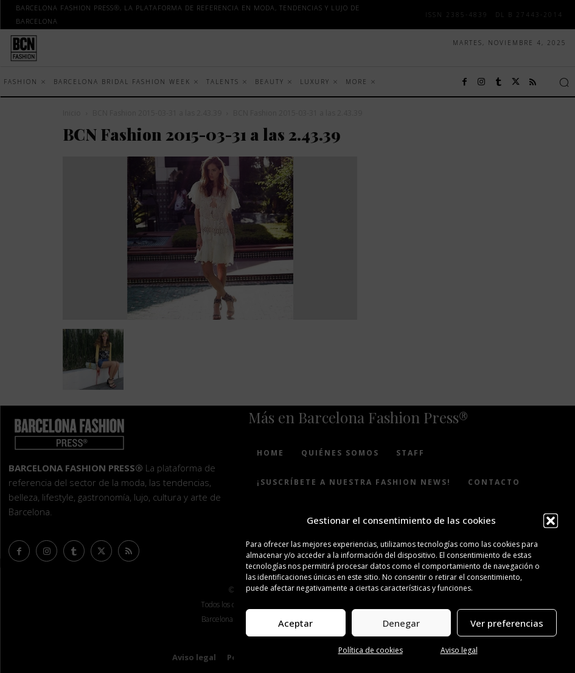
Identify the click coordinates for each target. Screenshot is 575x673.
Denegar (401, 623)
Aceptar (295, 623)
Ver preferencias (506, 623)
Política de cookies (370, 650)
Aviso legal (459, 650)
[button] (551, 521)
